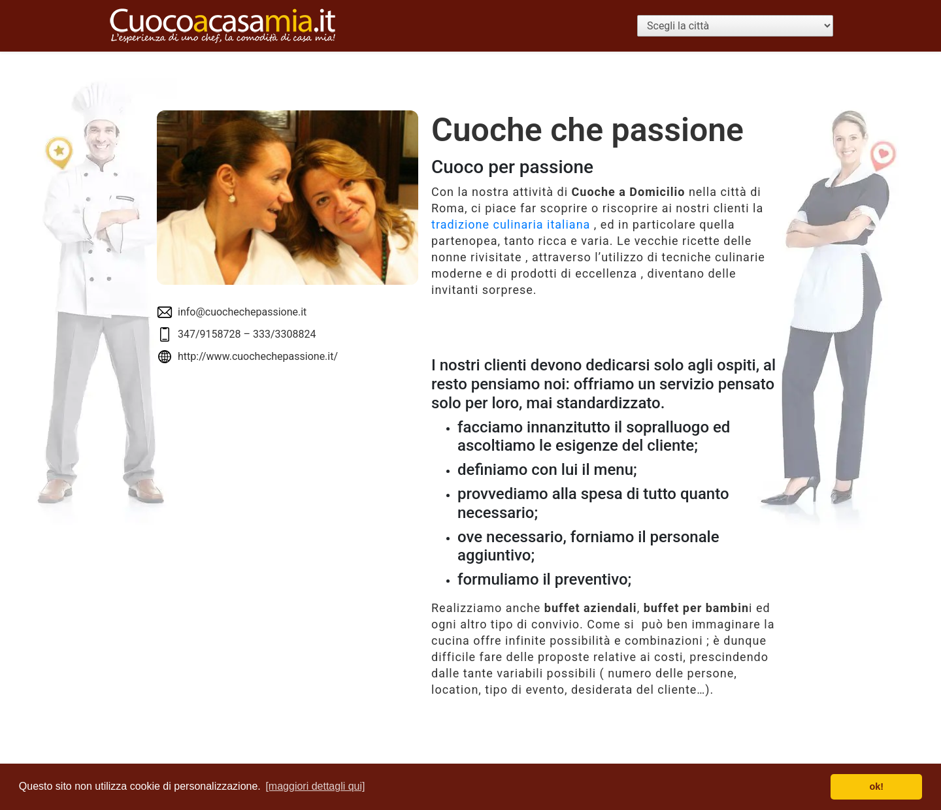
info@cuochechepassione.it (242, 312)
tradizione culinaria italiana (510, 224)
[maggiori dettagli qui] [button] (315, 786)
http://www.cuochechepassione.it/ (258, 356)
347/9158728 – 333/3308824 (247, 334)
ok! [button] (876, 786)
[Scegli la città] (735, 26)
